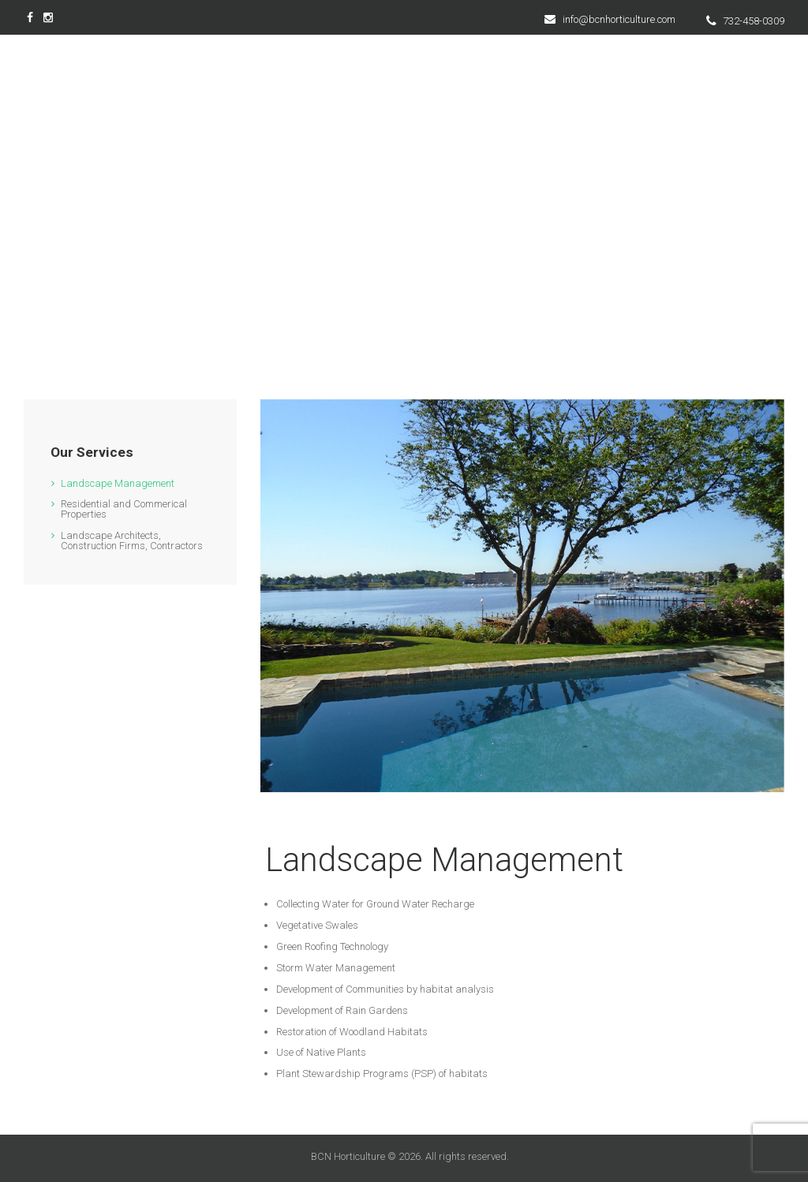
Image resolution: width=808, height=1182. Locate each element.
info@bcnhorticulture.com (619, 19)
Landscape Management (117, 483)
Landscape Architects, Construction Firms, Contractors (132, 540)
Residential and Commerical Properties (124, 509)
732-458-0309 (753, 21)
